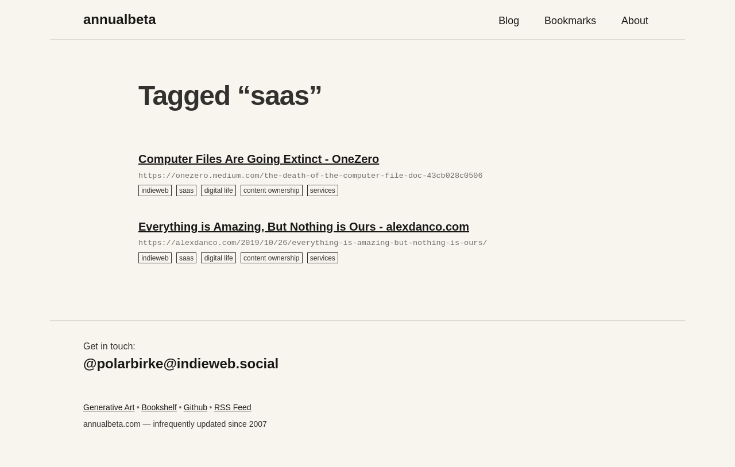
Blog (508, 20)
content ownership (271, 190)
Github (195, 407)
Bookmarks (570, 20)
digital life (218, 190)
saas (186, 190)
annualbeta (119, 19)
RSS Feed (233, 407)
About (634, 20)
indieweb (154, 190)
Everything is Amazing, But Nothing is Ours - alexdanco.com (303, 226)
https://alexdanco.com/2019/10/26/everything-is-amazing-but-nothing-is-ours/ (313, 243)
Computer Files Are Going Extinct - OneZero (258, 159)
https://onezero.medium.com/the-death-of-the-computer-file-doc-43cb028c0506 (310, 176)
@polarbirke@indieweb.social (180, 363)
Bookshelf (158, 407)
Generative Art (109, 407)
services (322, 190)
